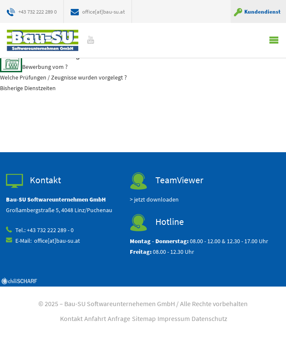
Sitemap (144, 318)
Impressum (173, 318)
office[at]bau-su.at (103, 11)
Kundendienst (262, 11)
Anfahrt (95, 318)
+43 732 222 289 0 (37, 11)
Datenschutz (209, 318)
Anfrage (119, 318)
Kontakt (71, 318)
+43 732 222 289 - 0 (50, 230)
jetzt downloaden (156, 199)
